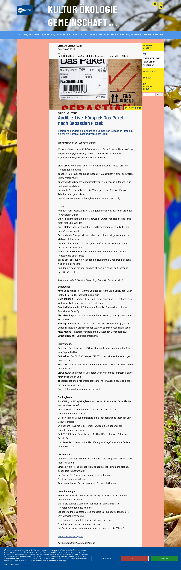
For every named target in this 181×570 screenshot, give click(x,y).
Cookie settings (105, 558)
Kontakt (147, 78)
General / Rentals (153, 35)
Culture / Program (28, 35)
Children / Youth (76, 35)
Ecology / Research (131, 35)
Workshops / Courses (53, 35)
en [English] (161, 7)
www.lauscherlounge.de (70, 536)
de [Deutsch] (161, 4)
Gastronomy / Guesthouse (103, 35)
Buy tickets (133, 108)
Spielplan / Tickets (147, 47)
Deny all (135, 558)
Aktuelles (148, 72)
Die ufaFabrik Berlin (147, 86)
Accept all (164, 558)
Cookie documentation (12, 564)
